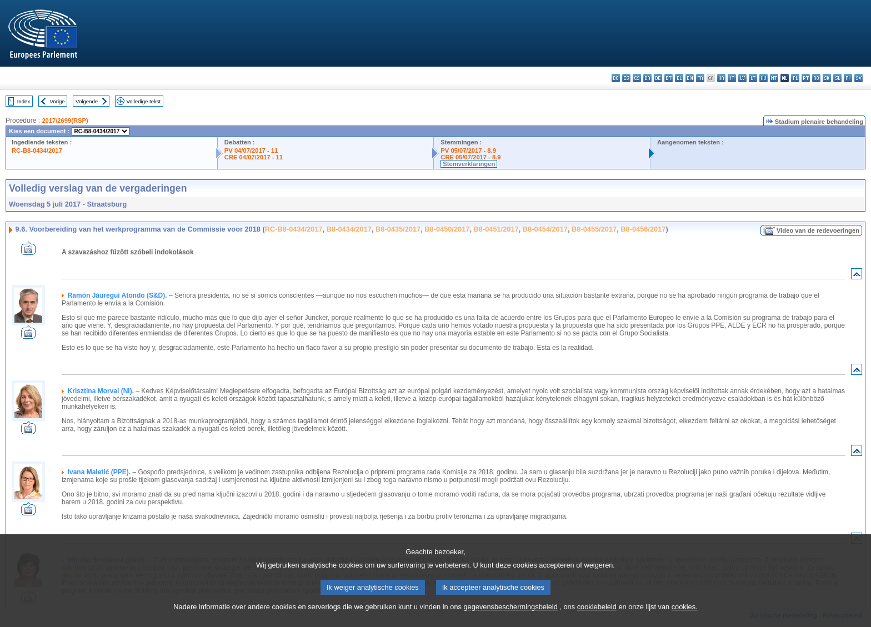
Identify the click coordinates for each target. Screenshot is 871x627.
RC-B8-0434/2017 (37, 150)
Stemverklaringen (469, 163)
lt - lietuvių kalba (753, 78)
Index (23, 101)
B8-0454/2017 (545, 229)
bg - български (616, 78)
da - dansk (647, 78)
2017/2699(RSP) (65, 120)
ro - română (816, 78)
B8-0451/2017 (496, 229)
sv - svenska (858, 78)
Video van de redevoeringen (818, 230)
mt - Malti (774, 78)
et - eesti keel (668, 78)
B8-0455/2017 (594, 229)
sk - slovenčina (827, 78)
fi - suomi (848, 78)
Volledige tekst (143, 101)
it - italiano (732, 78)
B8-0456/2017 (642, 229)
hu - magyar (763, 78)
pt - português (806, 78)
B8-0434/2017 (349, 229)
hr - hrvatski (721, 78)
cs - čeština (637, 78)
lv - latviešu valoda (742, 78)
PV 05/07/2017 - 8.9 (468, 150)
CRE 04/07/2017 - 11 (253, 157)
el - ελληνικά (679, 78)
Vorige (57, 101)
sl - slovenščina (837, 78)
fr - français (700, 78)
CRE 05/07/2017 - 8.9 (470, 157)
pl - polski (795, 78)
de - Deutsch (658, 78)
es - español (626, 78)
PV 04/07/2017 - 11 (251, 150)
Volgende (87, 101)
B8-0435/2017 (398, 229)
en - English (689, 78)
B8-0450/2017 (446, 229)
